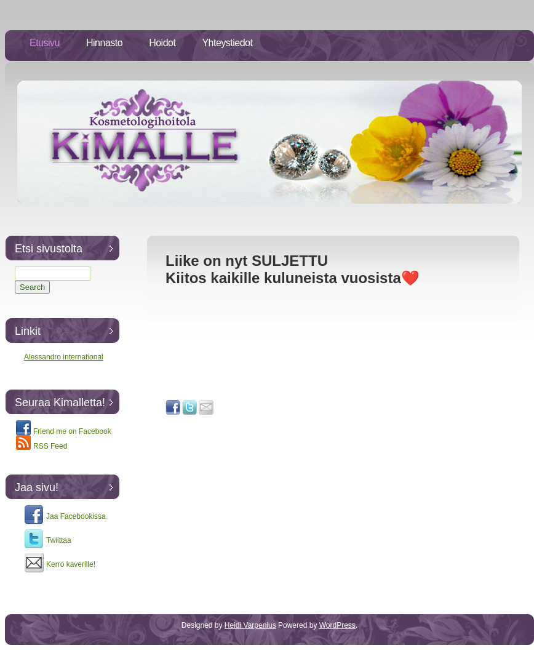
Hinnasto (104, 43)
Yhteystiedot (227, 43)
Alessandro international (63, 357)
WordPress (337, 625)
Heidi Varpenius (250, 625)
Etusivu (45, 43)
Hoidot (162, 43)
